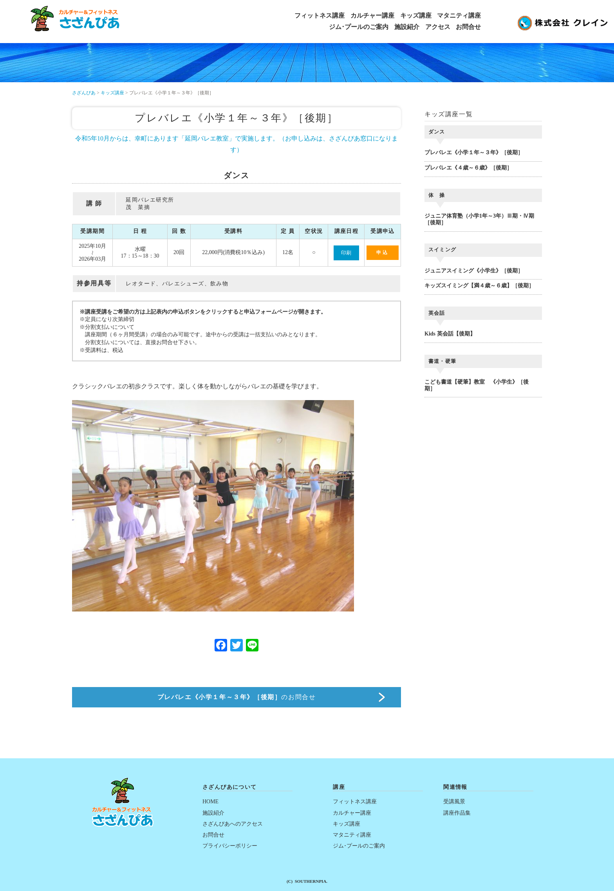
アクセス (437, 27)
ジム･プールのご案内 (358, 27)
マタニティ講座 (459, 16)
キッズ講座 (416, 16)
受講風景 (454, 801)
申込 (382, 252)
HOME (210, 801)
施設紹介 (406, 27)
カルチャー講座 (372, 16)
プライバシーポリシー (229, 846)
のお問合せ (236, 697)
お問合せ (468, 27)
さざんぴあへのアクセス (232, 824)
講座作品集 (457, 813)
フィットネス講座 (319, 16)
